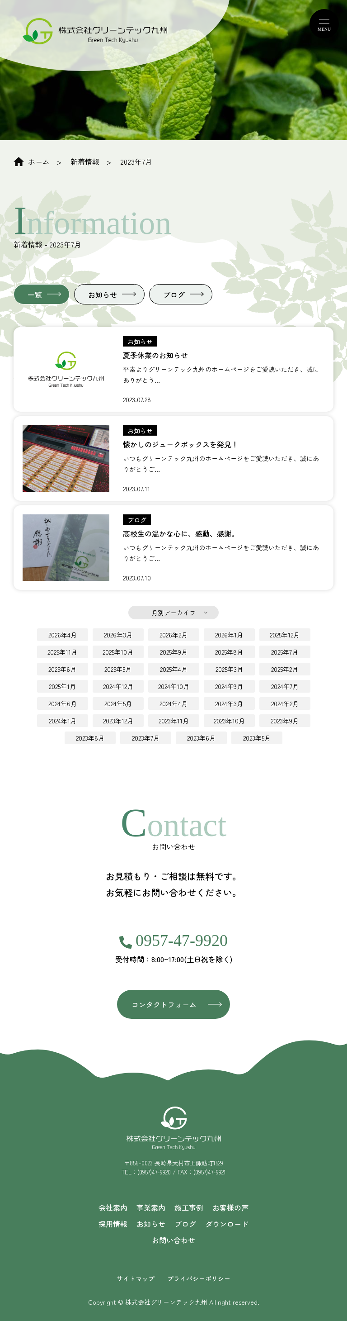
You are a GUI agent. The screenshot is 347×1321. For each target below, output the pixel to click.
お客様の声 (230, 1207)
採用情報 (112, 1223)
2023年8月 (90, 737)
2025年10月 (118, 651)
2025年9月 (174, 651)
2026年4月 (62, 634)
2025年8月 (229, 651)
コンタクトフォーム (164, 1004)
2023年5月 (257, 737)
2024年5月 (118, 703)
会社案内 (112, 1207)
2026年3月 (118, 634)
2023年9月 (285, 720)
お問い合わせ (173, 1240)
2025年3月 (229, 669)
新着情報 (84, 161)
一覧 (35, 294)
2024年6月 (62, 703)
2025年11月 (62, 651)
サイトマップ (136, 1278)
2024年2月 (285, 703)
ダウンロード (227, 1223)
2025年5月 (117, 669)
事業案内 (150, 1207)
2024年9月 (229, 686)
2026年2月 (173, 634)
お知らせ (102, 294)
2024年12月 (118, 686)
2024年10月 (173, 686)
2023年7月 (136, 161)
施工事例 (188, 1207)
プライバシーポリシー (198, 1278)
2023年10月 (229, 720)
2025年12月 (285, 634)
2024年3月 (229, 703)
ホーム (32, 161)
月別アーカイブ (173, 612)
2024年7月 (285, 686)
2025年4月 (174, 669)
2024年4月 (173, 703)
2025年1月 (62, 686)
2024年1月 (62, 720)
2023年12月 (118, 720)
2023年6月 (201, 737)
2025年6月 (62, 669)
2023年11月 (174, 720)
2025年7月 (284, 651)
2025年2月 (284, 669)
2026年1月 (229, 634)
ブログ (174, 294)
